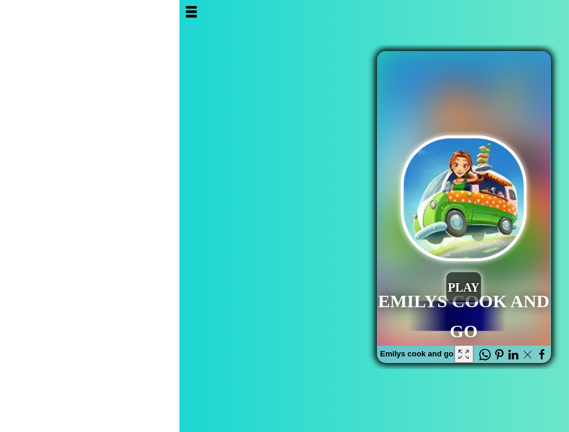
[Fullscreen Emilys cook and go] (284, 354)
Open (17, 11)
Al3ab (504, 22)
